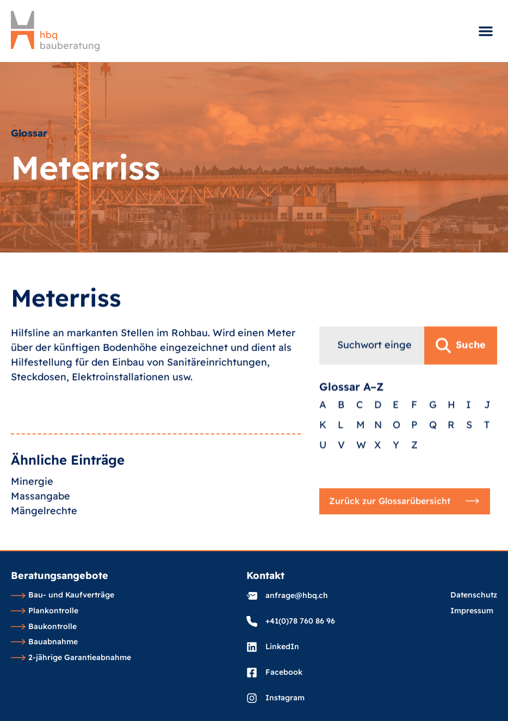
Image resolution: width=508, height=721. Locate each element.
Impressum (471, 611)
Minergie (32, 494)
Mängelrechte (44, 523)
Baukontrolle (44, 626)
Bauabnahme (44, 642)
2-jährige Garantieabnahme (71, 657)
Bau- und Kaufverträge (62, 595)
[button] (485, 31)
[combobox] (371, 360)
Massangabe (40, 508)
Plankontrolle (44, 611)
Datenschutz (473, 595)
